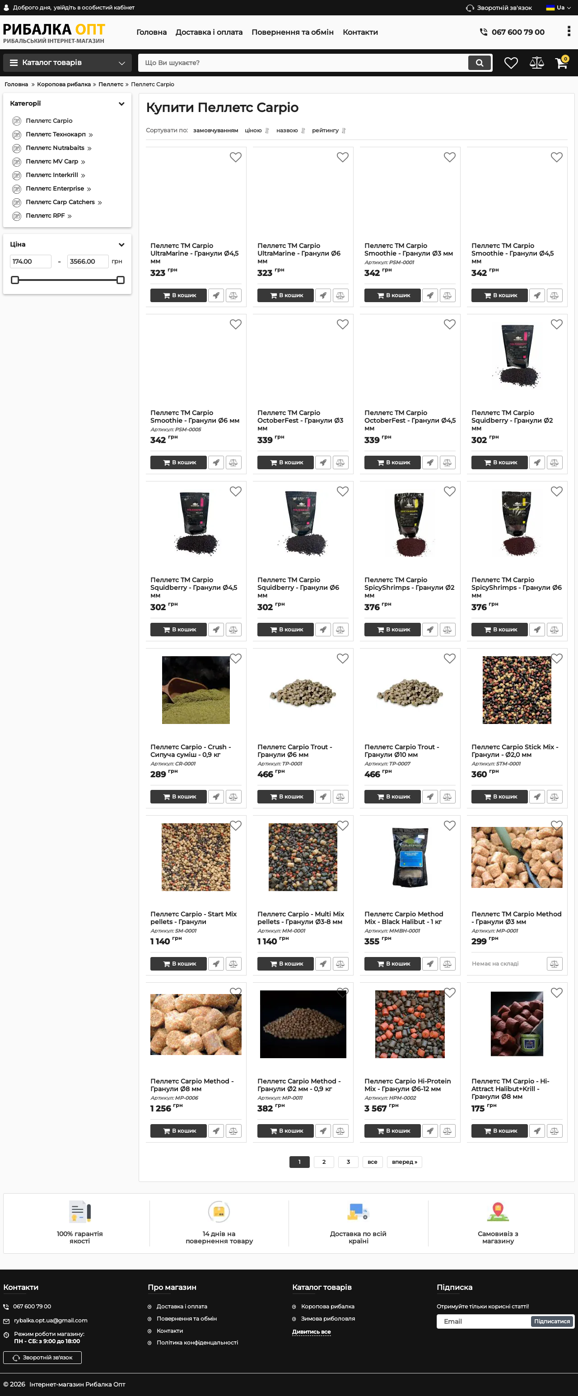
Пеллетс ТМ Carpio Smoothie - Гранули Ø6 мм (196, 423)
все (373, 1164)
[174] (30, 261)
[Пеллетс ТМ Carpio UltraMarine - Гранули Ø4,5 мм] (196, 199)
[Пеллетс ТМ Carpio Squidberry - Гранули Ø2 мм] (517, 366)
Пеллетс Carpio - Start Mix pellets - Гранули (196, 924)
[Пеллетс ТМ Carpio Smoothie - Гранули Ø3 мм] (410, 199)
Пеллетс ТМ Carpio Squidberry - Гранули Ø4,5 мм (196, 594)
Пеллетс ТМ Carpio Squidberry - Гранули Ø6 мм (303, 594)
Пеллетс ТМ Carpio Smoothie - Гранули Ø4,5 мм (517, 259)
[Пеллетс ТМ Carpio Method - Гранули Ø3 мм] (517, 867)
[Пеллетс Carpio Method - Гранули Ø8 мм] (196, 1035)
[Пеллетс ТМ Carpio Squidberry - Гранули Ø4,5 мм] (196, 533)
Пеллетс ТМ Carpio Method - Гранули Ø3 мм (517, 924)
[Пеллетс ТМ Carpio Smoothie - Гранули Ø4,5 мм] (517, 199)
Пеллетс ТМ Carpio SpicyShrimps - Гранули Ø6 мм (517, 594)
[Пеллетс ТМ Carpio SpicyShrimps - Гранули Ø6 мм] (517, 533)
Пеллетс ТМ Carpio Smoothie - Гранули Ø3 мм (410, 256)
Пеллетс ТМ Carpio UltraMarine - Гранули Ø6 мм (303, 259)
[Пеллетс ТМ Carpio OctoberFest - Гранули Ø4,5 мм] (410, 366)
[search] (306, 63)
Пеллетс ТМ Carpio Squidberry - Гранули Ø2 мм (517, 427)
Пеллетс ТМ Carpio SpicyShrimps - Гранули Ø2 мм (410, 594)
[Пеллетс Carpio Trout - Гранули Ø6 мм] (303, 700)
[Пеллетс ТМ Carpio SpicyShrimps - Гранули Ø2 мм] (410, 533)
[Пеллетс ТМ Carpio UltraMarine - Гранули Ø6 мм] (303, 199)
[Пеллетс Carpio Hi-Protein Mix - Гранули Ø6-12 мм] (410, 1035)
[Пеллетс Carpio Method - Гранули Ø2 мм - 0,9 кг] (303, 1035)
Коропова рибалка (327, 1306)
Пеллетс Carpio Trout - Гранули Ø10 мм (410, 757)
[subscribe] (506, 1321)
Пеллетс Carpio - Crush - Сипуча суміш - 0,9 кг (196, 757)
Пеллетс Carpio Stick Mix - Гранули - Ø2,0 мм (517, 757)
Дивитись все (311, 1331)
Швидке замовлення (216, 297)
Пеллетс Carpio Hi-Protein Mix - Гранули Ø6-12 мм (410, 1091)
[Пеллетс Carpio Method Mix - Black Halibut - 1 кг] (410, 867)
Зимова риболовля (328, 1318)
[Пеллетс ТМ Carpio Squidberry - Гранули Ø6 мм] (303, 533)
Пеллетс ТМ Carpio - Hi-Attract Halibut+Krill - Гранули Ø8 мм (517, 1095)
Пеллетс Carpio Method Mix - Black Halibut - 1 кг (410, 924)
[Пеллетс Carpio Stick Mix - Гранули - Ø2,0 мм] (517, 700)
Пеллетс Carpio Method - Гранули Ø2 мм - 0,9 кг (303, 1091)
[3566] (88, 261)
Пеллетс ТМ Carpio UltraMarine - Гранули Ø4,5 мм (196, 259)
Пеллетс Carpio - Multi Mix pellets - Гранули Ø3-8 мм (303, 924)
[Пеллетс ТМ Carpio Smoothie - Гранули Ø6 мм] (196, 366)
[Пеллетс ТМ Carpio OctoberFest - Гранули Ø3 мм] (303, 366)
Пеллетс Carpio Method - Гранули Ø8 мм (196, 1091)
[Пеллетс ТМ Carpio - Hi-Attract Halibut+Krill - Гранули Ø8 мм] (517, 1035)
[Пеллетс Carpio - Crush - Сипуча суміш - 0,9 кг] (196, 700)
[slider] (15, 280)
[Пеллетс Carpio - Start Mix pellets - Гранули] (196, 867)
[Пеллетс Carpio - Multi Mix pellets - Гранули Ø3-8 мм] (303, 867)
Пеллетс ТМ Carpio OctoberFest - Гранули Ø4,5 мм (410, 427)
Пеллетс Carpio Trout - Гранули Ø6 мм (303, 757)
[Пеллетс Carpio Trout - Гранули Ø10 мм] (410, 700)
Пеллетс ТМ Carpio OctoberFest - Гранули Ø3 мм (303, 427)
